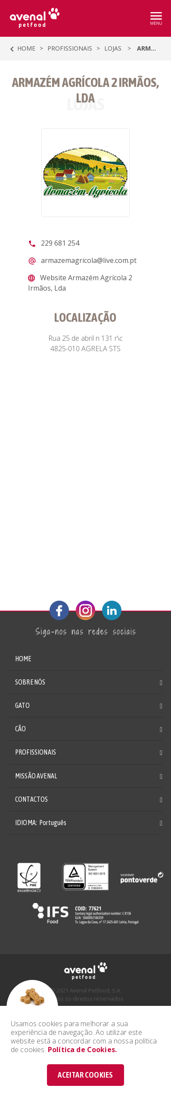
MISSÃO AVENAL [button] (36, 776)
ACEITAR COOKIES (85, 1074)
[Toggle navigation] (155, 18)
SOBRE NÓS (30, 682)
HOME (23, 659)
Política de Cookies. (82, 1049)
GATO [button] (22, 705)
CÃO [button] (20, 729)
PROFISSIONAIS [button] (35, 752)
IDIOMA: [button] (41, 822)
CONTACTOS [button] (31, 799)
